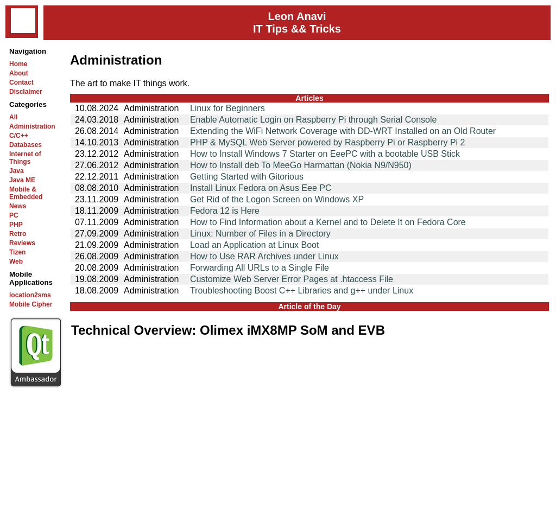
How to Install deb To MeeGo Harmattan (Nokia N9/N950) (301, 165)
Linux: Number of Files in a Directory (260, 233)
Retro (17, 234)
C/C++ (18, 135)
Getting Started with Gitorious (247, 176)
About (18, 73)
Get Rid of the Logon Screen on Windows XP (277, 199)
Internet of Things (25, 157)
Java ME (22, 180)
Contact (21, 82)
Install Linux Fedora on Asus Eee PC (261, 188)
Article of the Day (309, 306)
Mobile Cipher (30, 304)
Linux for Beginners (227, 108)
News (17, 206)
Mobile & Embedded (25, 193)
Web (16, 261)
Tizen (17, 252)
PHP (16, 224)
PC (13, 215)
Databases (25, 145)
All (13, 117)
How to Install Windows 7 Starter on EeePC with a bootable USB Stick (325, 153)
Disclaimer (25, 91)
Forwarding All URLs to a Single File (259, 267)
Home (18, 64)
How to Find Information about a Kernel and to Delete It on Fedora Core (328, 222)
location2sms (30, 295)
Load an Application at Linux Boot (254, 245)
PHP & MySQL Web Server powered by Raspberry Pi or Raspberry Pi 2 (327, 142)
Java (16, 171)
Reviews (22, 243)
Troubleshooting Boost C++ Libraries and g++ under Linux (301, 290)
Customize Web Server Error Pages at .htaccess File (291, 279)
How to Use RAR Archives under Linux (264, 256)
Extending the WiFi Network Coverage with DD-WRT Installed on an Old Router (343, 131)
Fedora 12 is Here (225, 210)
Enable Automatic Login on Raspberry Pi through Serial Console (313, 119)
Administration (32, 126)
